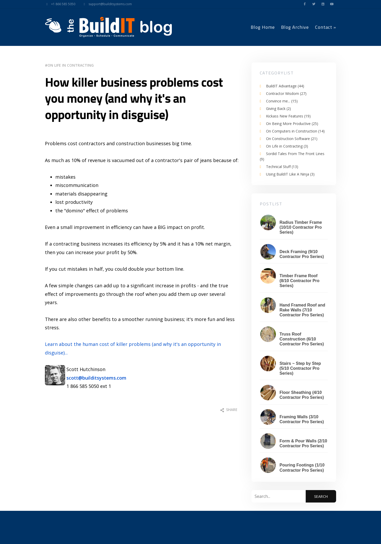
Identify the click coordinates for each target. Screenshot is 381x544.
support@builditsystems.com (106, 4)
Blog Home (263, 27)
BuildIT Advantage (285, 85)
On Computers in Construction (295, 131)
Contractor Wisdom (286, 93)
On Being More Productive (292, 123)
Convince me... (282, 101)
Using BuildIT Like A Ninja (290, 174)
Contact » (325, 27)
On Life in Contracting (70, 65)
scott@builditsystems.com (96, 378)
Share (228, 409)
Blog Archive (295, 27)
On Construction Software (291, 138)
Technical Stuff (282, 166)
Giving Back (278, 108)
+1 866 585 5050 (59, 4)
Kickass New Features (288, 116)
